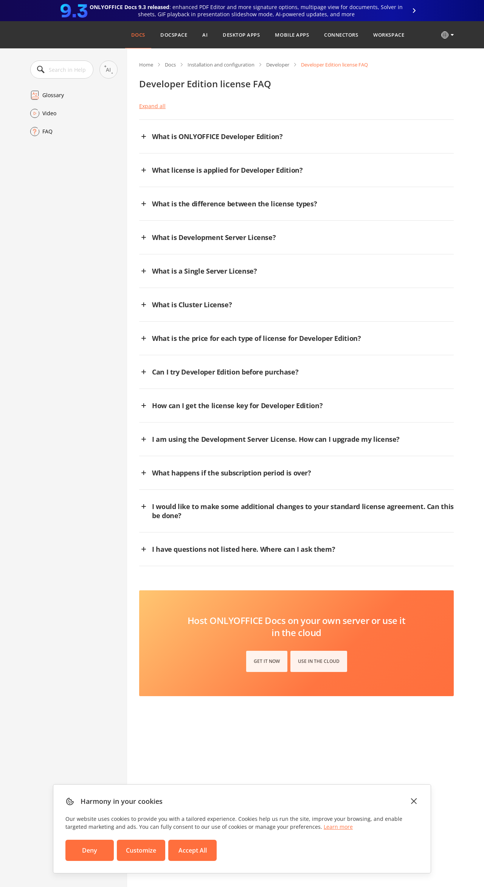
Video (49, 113)
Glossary (53, 95)
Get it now (267, 661)
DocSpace (173, 34)
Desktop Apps (241, 34)
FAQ (47, 131)
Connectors (341, 34)
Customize (141, 850)
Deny (89, 850)
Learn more (338, 826)
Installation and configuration (221, 64)
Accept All (192, 850)
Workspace (388, 34)
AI (205, 34)
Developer (277, 64)
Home (146, 64)
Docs (138, 34)
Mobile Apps (292, 34)
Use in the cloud (319, 661)
